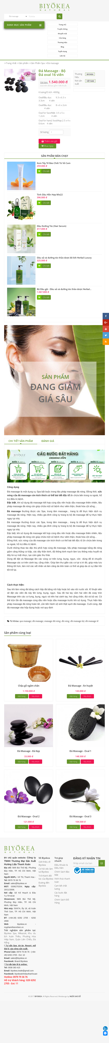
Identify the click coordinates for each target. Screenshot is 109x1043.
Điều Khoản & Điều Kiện (61, 905)
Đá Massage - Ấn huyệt (80, 724)
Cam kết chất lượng (60, 926)
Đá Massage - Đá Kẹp (28, 790)
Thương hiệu (61, 33)
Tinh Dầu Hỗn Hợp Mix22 (50, 176)
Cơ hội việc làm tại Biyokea (46, 909)
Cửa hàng (90, 29)
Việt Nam (90, 63)
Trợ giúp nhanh (58, 898)
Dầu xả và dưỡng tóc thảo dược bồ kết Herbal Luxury (64, 240)
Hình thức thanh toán (62, 919)
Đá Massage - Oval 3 (80, 855)
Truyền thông (90, 24)
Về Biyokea (44, 896)
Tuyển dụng (61, 38)
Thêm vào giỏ (49, 123)
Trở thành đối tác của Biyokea (46, 916)
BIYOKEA (90, 57)
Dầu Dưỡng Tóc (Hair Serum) (51, 208)
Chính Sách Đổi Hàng (61, 940)
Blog (90, 33)
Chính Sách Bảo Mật (61, 912)
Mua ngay (47, 128)
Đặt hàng (21, 735)
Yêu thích (35, 735)
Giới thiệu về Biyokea (44, 902)
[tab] (20, 424)
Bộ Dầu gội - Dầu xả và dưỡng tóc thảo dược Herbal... (64, 271)
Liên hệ (90, 38)
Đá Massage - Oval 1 (80, 790)
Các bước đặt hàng (60, 933)
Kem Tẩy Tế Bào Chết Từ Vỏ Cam (53, 145)
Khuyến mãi (61, 29)
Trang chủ (61, 24)
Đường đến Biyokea (44, 923)
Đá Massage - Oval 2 (28, 855)
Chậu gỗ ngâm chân (28, 724)
